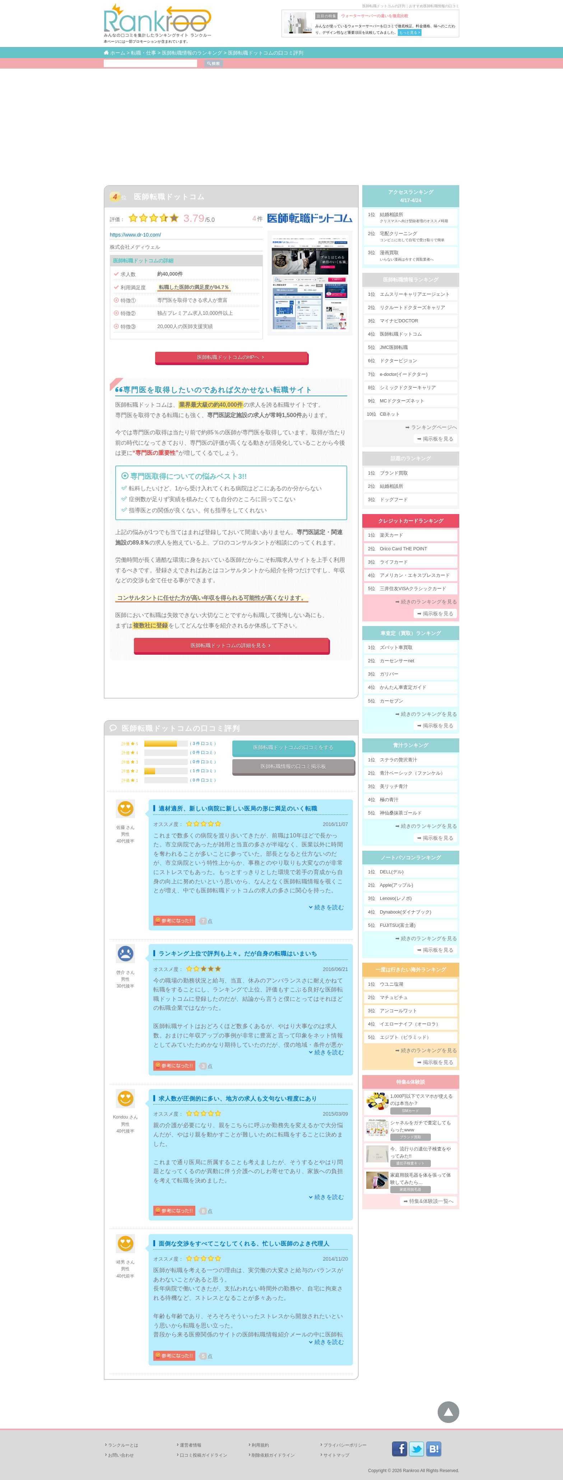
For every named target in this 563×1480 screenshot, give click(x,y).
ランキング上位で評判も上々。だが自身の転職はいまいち (238, 954)
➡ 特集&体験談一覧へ (428, 1201)
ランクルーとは (121, 1445)
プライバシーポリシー (343, 1445)
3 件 (203, 743)
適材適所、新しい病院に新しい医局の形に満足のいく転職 (238, 809)
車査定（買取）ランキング (411, 633)
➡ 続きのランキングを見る (426, 601)
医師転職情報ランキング (410, 280)
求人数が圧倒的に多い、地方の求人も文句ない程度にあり (238, 1099)
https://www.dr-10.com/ (135, 235)
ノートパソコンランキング (411, 857)
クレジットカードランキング (410, 521)
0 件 (203, 752)
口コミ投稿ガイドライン (201, 1455)
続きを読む (329, 907)
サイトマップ (334, 1455)
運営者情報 (188, 1445)
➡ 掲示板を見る (435, 439)
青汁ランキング (410, 745)
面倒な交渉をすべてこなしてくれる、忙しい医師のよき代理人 (244, 1244)
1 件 (203, 771)
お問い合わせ (119, 1455)
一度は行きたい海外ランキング (411, 969)
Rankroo (411, 1470)
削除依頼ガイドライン (271, 1455)
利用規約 (258, 1445)
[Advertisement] (281, 122)
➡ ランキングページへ (431, 427)
